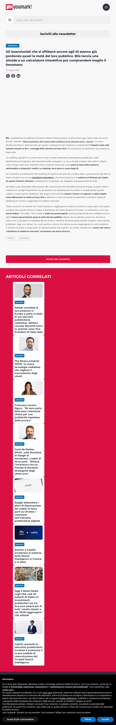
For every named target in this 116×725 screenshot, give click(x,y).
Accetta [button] (105, 719)
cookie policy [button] (8, 690)
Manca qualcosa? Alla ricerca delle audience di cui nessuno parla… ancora (58, 141)
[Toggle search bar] (9, 19)
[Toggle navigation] (106, 7)
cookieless (24, 238)
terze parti (47, 693)
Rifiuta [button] (88, 719)
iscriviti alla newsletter (58, 34)
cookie (11, 238)
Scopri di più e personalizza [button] (20, 719)
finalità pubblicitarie (68, 698)
